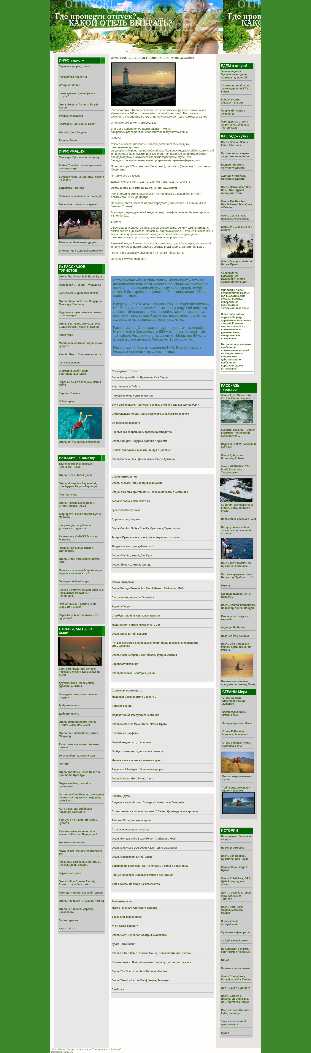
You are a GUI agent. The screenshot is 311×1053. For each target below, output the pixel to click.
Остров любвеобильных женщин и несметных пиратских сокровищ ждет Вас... (81, 797)
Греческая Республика (126, 510)
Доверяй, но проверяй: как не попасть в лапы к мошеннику (150, 865)
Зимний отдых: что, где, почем (131, 742)
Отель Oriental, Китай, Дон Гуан (132, 555)
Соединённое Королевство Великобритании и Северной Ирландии (234, 277)
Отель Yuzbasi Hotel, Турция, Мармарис (137, 482)
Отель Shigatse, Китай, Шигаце (131, 564)
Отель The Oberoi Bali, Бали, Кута (80, 276)
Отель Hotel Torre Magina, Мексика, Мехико (232, 909)
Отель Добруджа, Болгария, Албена (232, 457)
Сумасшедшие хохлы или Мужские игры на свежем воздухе (150, 413)
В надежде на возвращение (229, 923)
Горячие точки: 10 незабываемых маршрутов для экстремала (151, 962)
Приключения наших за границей (80, 196)
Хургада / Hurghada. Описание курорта (233, 177)
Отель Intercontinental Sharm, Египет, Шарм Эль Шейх (78, 723)
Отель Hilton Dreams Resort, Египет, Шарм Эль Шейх (77, 883)
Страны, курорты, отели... (75, 66)
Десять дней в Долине (235, 987)
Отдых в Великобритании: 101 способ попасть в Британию (150, 492)
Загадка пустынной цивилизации (233, 1023)
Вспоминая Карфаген (125, 733)
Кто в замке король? (125, 925)
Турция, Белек (68, 140)
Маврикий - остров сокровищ (233, 112)
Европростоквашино (125, 664)
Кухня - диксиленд (123, 944)
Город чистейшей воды (74, 581)
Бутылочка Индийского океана (78, 293)
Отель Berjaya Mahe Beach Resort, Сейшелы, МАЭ (144, 838)
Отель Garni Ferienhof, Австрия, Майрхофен (140, 935)
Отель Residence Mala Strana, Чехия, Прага (139, 724)
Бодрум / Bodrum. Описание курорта (232, 166)
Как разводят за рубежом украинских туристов (75, 527)
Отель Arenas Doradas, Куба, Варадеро (235, 1012)
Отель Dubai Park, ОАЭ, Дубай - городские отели (236, 881)
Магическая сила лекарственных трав (136, 760)
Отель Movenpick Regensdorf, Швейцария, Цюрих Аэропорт (78, 485)
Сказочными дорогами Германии (133, 597)
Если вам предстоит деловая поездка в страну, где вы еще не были (79, 671)
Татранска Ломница (71, 188)
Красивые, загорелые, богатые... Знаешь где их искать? (80, 863)
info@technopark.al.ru (62, 1051)
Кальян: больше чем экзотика (131, 501)
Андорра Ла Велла (233, 627)
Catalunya (118, 989)
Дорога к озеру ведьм (126, 519)
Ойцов (225, 960)
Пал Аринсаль (68, 494)
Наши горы (66, 334)
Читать (131, 296)
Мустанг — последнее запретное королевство (236, 155)
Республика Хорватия (73, 76)
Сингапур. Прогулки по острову (79, 157)
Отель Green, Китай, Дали (75, 475)
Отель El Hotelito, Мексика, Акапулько (235, 733)
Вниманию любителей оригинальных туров (73, 372)
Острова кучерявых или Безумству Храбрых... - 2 (237, 576)
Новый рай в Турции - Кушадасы (80, 284)
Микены (226, 585)
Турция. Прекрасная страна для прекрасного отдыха (145, 537)
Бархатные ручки (70, 873)
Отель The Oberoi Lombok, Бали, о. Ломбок (139, 971)
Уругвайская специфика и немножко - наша (75, 465)
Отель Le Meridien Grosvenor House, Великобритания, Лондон (151, 953)
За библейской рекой (234, 940)
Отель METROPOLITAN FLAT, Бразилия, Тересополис (235, 469)
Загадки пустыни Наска (237, 723)
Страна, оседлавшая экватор (130, 829)
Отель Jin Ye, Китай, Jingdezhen (79, 441)
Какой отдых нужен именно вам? (234, 713)
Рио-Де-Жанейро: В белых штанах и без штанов (142, 874)
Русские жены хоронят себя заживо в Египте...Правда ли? (78, 833)
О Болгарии (66, 401)
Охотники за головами (235, 968)
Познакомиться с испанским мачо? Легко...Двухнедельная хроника (155, 811)
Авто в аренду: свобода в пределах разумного (75, 810)
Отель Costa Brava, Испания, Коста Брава (235, 217)
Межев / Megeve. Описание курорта (134, 907)
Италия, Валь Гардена (73, 132)
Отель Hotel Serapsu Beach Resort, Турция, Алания (144, 654)
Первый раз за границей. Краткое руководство (142, 431)
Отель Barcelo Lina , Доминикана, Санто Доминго (143, 459)
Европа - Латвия (69, 393)
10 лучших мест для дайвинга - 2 (133, 546)
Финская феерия (70, 362)
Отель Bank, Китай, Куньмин (130, 633)
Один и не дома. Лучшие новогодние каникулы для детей (234, 74)
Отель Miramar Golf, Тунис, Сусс (132, 778)
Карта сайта (66, 928)
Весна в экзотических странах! (78, 204)
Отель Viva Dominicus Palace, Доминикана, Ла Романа (236, 647)
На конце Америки (232, 847)
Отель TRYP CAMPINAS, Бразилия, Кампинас (236, 565)
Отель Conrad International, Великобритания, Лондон (238, 607)
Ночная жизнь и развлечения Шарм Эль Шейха (78, 605)
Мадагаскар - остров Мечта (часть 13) (136, 624)
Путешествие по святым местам (132, 395)
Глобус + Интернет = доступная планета (137, 751)
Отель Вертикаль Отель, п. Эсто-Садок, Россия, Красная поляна (80, 325)
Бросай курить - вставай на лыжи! (232, 101)
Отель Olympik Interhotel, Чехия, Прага (237, 263)
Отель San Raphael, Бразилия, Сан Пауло (234, 857)
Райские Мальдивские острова (131, 820)
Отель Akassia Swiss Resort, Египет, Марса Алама (77, 504)
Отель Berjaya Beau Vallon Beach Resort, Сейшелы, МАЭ (148, 588)
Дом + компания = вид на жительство (136, 884)
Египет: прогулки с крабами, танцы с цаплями (141, 450)
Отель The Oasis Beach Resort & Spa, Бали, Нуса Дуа (79, 774)
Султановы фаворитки (236, 932)
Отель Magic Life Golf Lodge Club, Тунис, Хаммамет (144, 847)
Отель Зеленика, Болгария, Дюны (133, 673)
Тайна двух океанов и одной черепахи (236, 789)
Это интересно (68, 920)
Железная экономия (72, 842)
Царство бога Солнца (235, 635)
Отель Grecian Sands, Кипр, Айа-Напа (235, 144)
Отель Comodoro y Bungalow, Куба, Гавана (236, 978)
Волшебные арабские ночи (238, 519)
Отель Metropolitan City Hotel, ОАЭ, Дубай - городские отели (236, 190)
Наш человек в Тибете (126, 386)
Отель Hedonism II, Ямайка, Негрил (81, 900)
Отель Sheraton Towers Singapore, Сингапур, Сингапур (81, 303)
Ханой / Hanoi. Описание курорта (80, 354)
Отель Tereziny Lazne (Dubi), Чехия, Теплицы (140, 980)
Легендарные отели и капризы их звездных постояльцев (235, 124)
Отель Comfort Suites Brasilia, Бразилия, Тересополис (146, 528)
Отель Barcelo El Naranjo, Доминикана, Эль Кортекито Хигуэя (235, 999)
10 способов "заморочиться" (77, 755)
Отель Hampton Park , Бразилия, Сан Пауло (140, 377)
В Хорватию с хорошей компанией (81, 250)
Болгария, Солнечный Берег (77, 124)
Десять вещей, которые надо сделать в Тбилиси (236, 895)
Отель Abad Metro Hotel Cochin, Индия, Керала (236, 397)
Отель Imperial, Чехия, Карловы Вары (236, 744)
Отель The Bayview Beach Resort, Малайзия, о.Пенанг (236, 204)
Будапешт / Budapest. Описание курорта (137, 769)
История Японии (69, 85)
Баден (225, 1032)
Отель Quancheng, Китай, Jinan (132, 856)
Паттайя (64, 763)
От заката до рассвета (126, 422)
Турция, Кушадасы (71, 115)
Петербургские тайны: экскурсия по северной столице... (236, 530)
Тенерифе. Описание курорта (78, 242)
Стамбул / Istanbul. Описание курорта (136, 615)
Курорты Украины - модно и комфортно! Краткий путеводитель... (238, 432)
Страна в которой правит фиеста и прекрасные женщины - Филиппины (81, 592)
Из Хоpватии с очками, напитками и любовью (235, 950)
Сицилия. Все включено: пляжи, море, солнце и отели (237, 507)
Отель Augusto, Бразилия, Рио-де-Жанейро (234, 700)
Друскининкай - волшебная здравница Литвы (76, 685)
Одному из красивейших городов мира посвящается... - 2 (80, 572)
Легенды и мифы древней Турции (81, 892)
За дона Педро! (121, 606)
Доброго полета (69, 705)
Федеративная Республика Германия (135, 715)
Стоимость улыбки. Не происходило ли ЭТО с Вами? (235, 88)
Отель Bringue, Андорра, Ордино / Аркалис (139, 441)
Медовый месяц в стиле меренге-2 (134, 696)
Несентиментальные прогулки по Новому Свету (238, 683)
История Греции (122, 705)
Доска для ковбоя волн (127, 916)
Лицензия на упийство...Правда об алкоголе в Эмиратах (148, 802)
